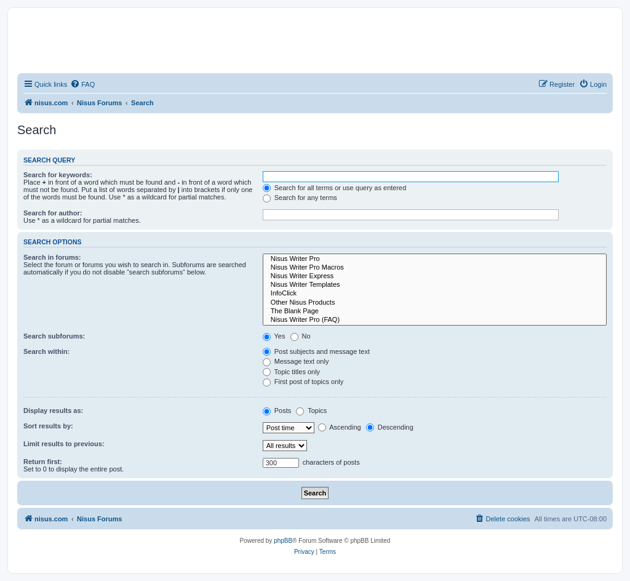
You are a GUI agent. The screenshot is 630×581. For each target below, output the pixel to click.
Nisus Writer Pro (434, 259)
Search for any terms (300, 197)
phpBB (283, 540)
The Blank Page (434, 311)
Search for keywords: (57, 174)
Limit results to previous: (63, 443)
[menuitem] (82, 84)
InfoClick (434, 293)
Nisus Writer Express (434, 276)
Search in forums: (52, 257)
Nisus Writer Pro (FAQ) (434, 320)
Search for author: (52, 213)
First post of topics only (303, 381)
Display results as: (53, 410)
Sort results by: (48, 426)
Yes (274, 336)
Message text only (296, 361)
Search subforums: (54, 336)
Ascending (339, 427)
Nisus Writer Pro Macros (434, 267)
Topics (311, 410)
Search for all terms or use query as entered (335, 187)
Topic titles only (291, 371)
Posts (277, 410)
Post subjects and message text (316, 351)
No (300, 336)
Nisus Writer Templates (434, 285)
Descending (389, 427)
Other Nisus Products (434, 303)
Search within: (46, 351)
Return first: (42, 461)
